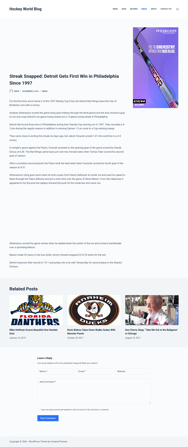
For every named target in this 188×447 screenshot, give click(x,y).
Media (144, 9)
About (154, 9)
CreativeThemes (59, 441)
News (115, 9)
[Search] (177, 9)
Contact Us (165, 9)
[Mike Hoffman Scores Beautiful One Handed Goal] (36, 310)
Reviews (134, 9)
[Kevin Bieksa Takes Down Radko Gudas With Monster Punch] (94, 310)
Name (43, 371)
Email (82, 371)
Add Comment (48, 382)
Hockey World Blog (25, 9)
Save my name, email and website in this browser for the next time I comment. (75, 409)
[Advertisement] (67, 50)
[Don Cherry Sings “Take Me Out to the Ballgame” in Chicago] (152, 310)
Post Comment (48, 418)
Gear (124, 9)
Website (121, 371)
